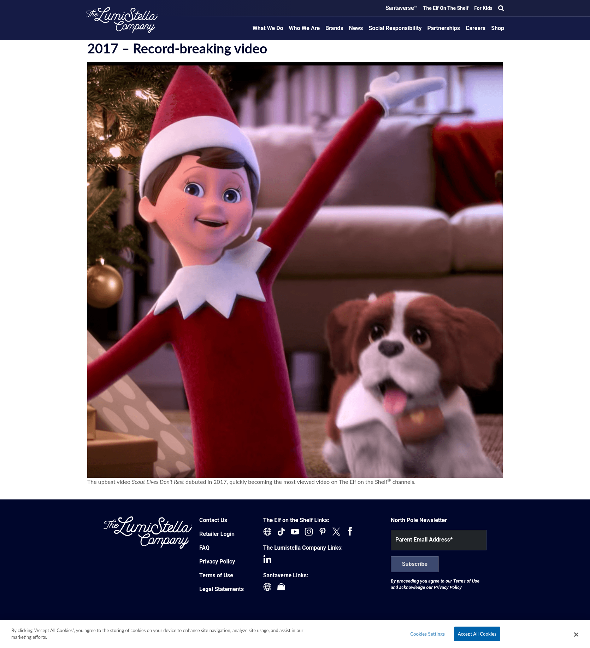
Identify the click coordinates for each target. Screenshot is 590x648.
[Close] (576, 636)
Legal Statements (221, 589)
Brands (334, 28)
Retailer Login (217, 534)
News (356, 28)
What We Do (268, 28)
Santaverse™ (401, 8)
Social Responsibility (395, 28)
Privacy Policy (217, 561)
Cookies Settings (427, 635)
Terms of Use (216, 575)
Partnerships (443, 28)
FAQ (204, 547)
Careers (475, 28)
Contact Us (213, 520)
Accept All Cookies (477, 635)
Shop (497, 28)
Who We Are (304, 28)
